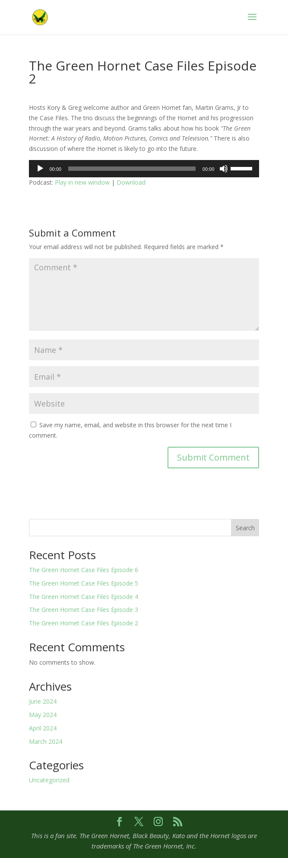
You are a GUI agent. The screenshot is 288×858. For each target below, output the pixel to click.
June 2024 (43, 701)
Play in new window (82, 182)
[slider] (132, 168)
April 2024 (43, 728)
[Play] (40, 168)
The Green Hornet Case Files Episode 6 (83, 570)
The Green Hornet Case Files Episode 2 (83, 623)
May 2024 (43, 715)
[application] (144, 168)
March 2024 (45, 741)
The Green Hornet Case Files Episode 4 (83, 596)
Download (131, 182)
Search (245, 528)
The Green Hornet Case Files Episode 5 (83, 583)
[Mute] (223, 168)
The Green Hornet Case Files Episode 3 (83, 609)
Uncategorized (49, 780)
